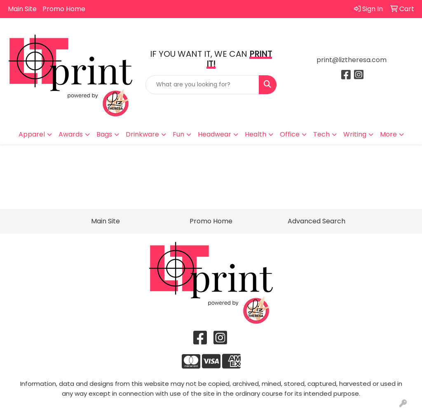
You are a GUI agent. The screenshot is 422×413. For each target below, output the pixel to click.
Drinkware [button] (142, 134)
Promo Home (63, 9)
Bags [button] (104, 134)
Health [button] (255, 134)
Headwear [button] (214, 134)
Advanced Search (316, 221)
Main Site (22, 9)
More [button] (388, 134)
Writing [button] (354, 134)
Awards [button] (71, 134)
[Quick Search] (202, 84)
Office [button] (290, 134)
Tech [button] (321, 134)
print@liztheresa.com (351, 60)
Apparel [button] (32, 134)
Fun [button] (178, 134)
